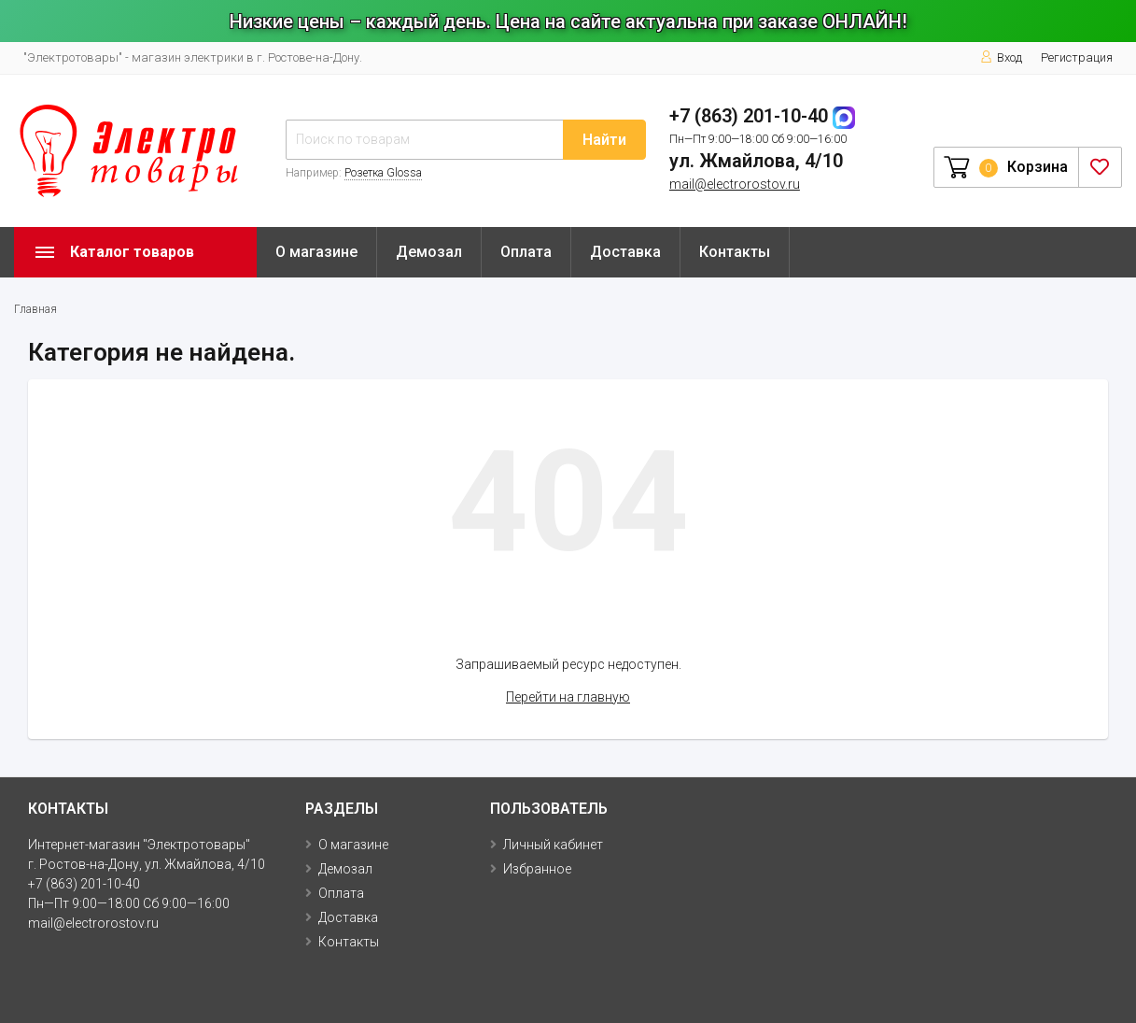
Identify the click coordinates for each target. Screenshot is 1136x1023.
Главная (35, 309)
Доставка (625, 252)
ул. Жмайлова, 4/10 (756, 160)
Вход (1001, 57)
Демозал (429, 252)
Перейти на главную (568, 696)
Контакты (734, 252)
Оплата (526, 252)
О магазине (316, 252)
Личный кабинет (553, 844)
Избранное (537, 868)
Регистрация (1077, 57)
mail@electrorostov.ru (734, 184)
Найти (604, 140)
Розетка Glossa (383, 172)
